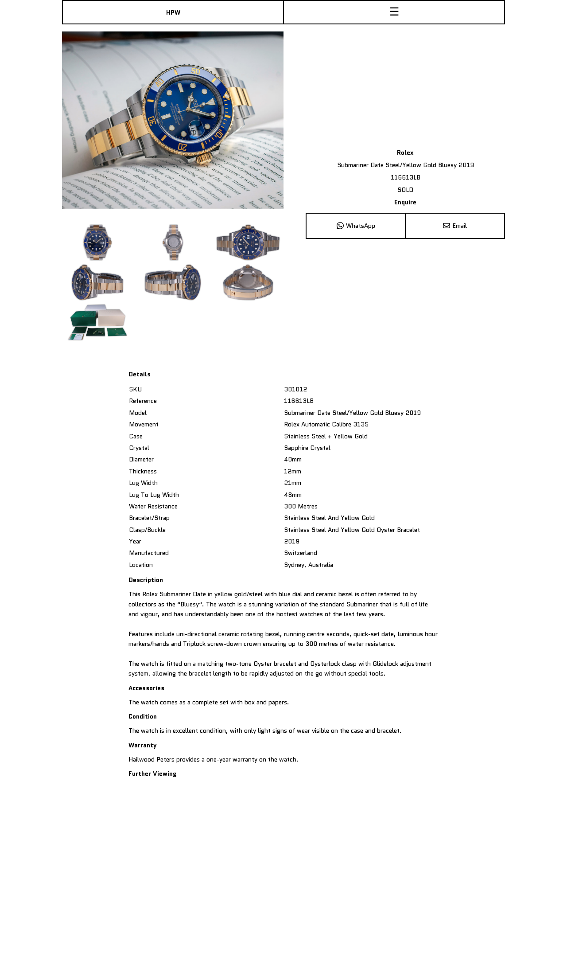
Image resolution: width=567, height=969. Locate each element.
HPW (173, 12)
